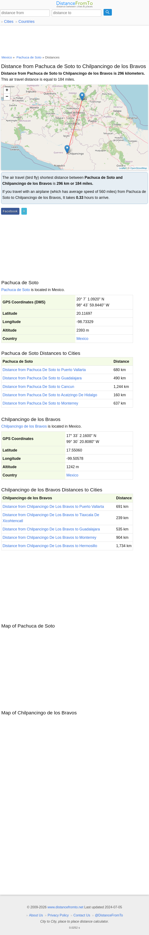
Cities (8, 21)
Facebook (10, 211)
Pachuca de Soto (15, 290)
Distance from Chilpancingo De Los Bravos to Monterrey (49, 537)
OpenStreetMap (138, 168)
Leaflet (122, 168)
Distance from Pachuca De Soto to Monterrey (40, 403)
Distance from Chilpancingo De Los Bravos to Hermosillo (50, 546)
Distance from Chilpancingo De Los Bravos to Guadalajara (51, 529)
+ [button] (7, 90)
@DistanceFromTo (109, 915)
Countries (26, 21)
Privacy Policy (58, 915)
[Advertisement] (74, 39)
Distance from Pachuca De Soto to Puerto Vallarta (44, 370)
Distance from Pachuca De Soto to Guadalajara (42, 378)
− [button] (7, 97)
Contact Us (81, 915)
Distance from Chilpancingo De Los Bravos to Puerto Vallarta (53, 506)
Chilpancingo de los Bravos (24, 426)
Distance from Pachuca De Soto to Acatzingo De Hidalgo (50, 395)
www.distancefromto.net (65, 907)
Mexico (82, 338)
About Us (36, 915)
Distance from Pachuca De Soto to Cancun (38, 386)
